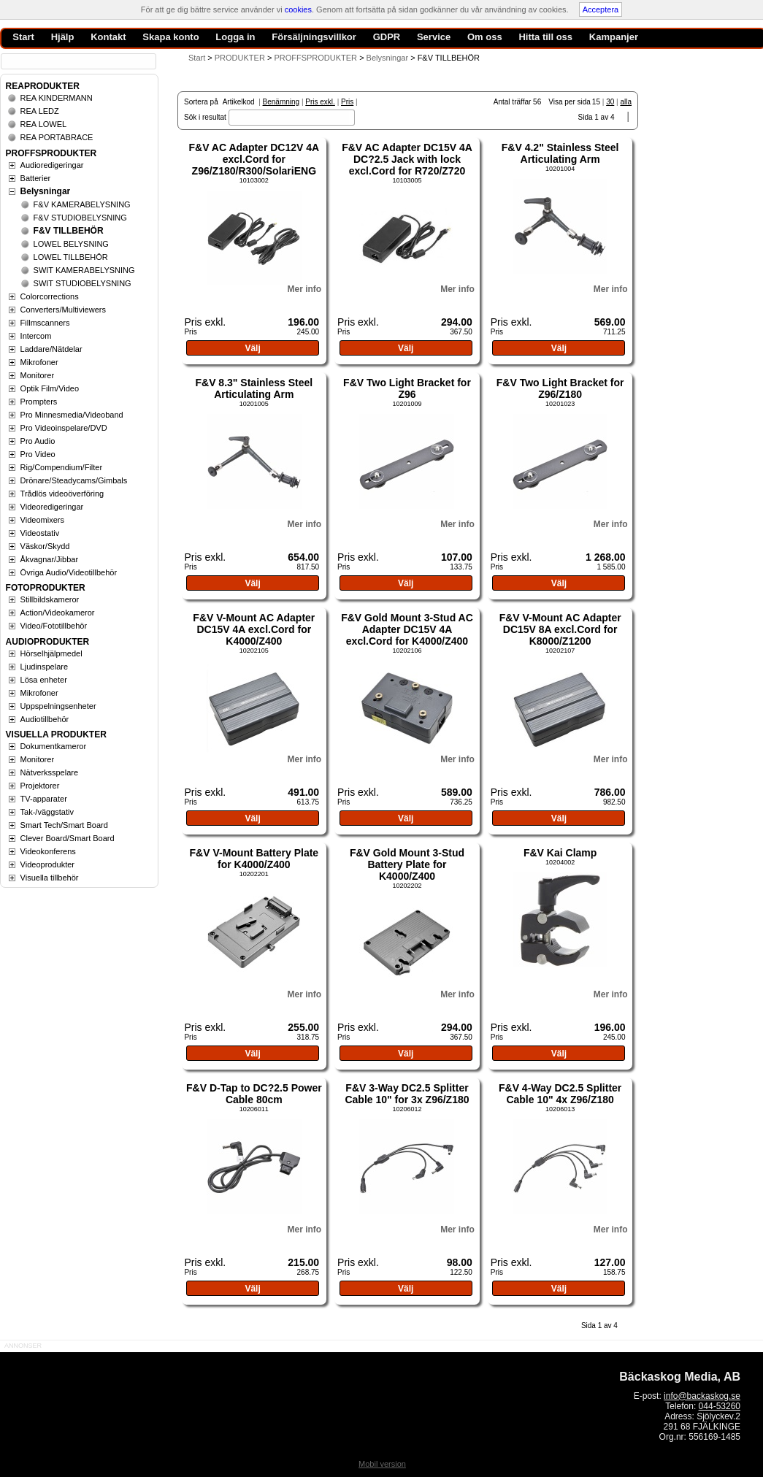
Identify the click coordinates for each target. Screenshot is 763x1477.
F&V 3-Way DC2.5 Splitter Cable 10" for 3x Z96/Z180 (407, 1093)
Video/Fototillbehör (54, 625)
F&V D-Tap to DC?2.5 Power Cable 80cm (254, 1093)
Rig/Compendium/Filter (61, 467)
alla (626, 102)
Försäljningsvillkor (314, 36)
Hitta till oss (545, 36)
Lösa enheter (43, 679)
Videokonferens (48, 851)
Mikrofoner (39, 362)
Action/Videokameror (57, 612)
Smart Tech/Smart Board (64, 825)
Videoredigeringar (52, 506)
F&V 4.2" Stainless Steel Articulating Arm (560, 153)
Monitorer (37, 375)
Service (433, 36)
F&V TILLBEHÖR (69, 231)
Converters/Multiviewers (63, 309)
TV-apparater (43, 798)
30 (610, 102)
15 (596, 102)
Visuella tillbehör (49, 877)
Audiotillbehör (44, 719)
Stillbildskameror (50, 599)
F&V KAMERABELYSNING (82, 204)
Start (196, 57)
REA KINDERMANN (56, 97)
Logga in (235, 36)
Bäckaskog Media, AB (679, 1376)
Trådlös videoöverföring (62, 493)
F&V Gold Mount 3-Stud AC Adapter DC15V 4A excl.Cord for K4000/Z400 (407, 629)
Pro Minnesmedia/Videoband (71, 414)
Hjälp (62, 36)
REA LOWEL (43, 124)
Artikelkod (239, 102)
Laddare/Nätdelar (51, 349)
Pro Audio (37, 441)
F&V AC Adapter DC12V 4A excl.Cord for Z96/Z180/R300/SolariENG (253, 159)
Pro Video (37, 454)
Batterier (35, 178)
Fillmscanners (45, 322)
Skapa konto (170, 36)
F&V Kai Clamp (560, 853)
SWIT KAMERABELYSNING (84, 270)
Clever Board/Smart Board (67, 838)
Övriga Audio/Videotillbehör (69, 572)
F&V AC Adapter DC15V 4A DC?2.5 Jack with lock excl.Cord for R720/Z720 (407, 159)
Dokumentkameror (53, 746)
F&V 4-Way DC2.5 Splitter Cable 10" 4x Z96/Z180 (560, 1093)
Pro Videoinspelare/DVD (63, 427)
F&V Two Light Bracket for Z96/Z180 (560, 388)
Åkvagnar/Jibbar (49, 559)
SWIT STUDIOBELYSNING (82, 283)
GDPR (387, 36)
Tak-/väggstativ (47, 811)
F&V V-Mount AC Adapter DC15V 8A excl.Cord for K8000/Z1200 (560, 629)
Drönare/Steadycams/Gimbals (74, 480)
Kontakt (108, 36)
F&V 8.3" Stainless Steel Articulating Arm (254, 388)
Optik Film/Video (50, 388)
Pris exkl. (320, 102)
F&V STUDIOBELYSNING (80, 217)
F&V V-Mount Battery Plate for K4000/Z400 (254, 858)
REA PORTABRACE (56, 137)
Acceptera (601, 9)
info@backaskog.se (702, 1396)
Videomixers (42, 519)
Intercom (36, 335)
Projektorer (40, 785)
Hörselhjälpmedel (51, 653)
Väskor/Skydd (45, 546)
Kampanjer (613, 36)
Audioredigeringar (52, 165)
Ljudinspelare (44, 666)
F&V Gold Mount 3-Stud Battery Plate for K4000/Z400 (407, 864)
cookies (298, 9)
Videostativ (40, 533)
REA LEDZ (39, 111)
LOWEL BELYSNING (71, 243)
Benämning (281, 102)
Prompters (39, 401)
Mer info (304, 289)
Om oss (484, 36)
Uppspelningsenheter (58, 706)
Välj (252, 348)
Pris (347, 102)
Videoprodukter (47, 864)
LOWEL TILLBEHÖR (71, 257)
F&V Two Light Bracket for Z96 (407, 388)
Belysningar (45, 191)
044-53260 (719, 1406)
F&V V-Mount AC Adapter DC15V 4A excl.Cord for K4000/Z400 (254, 629)
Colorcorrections (49, 296)
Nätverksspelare (49, 772)
